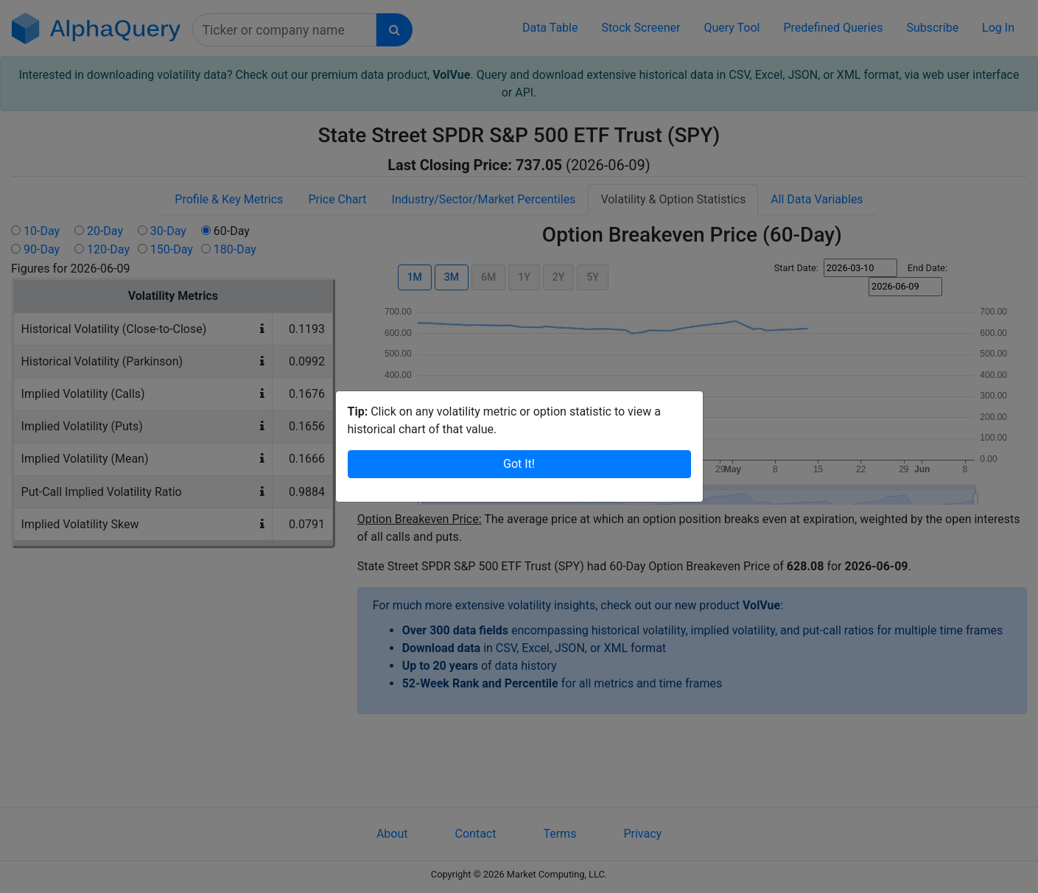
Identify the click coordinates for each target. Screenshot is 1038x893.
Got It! (519, 454)
